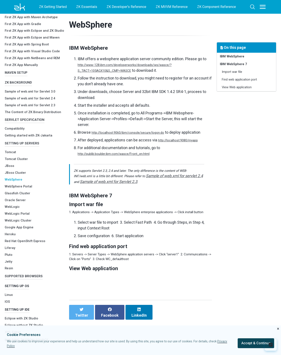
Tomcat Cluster (18, 150)
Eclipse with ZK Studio (24, 316)
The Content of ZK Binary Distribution (27, 97)
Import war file (235, 76)
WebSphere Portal (20, 177)
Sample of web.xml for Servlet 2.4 (34, 82)
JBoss (10, 157)
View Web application (241, 94)
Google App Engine (21, 218)
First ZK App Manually (24, 44)
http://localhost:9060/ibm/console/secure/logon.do (136, 132)
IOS (8, 297)
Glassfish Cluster (20, 184)
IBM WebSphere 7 (236, 66)
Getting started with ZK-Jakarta (32, 125)
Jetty (9, 253)
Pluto (9, 246)
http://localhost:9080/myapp (182, 146)
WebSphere (15, 171)
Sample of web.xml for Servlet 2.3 (34, 89)
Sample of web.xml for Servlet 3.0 (34, 75)
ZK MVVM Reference (172, 7)
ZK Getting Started (53, 7)
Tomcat (11, 143)
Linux (9, 290)
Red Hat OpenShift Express (28, 232)
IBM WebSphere (234, 57)
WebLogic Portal (19, 205)
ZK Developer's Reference (126, 7)
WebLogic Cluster (20, 212)
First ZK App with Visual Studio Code (31, 25)
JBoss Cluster (17, 164)
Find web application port (244, 85)
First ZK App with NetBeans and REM (32, 35)
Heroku (11, 225)
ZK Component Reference (216, 7)
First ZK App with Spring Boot (30, 17)
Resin (9, 260)
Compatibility (16, 118)
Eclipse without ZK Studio (27, 323)
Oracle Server (17, 191)
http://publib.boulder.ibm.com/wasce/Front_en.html (122, 159)
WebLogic (13, 198)
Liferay (11, 239)
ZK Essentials (86, 7)
